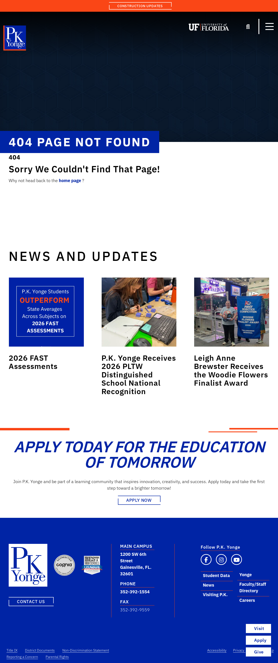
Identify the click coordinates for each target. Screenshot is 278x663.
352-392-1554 (135, 592)
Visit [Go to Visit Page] (259, 628)
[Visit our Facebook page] (206, 559)
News (208, 585)
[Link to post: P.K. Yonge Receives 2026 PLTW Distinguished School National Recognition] (139, 312)
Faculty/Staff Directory (252, 587)
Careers (247, 600)
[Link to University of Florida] (209, 28)
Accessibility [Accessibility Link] (217, 650)
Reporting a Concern (22, 657)
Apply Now (139, 500)
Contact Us (31, 601)
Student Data (216, 575)
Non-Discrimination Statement (85, 650)
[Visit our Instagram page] (221, 559)
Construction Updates (140, 6)
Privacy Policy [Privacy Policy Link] (244, 650)
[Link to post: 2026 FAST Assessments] (46, 312)
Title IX (12, 650)
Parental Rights (57, 657)
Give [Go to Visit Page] (263, 652)
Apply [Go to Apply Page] (260, 640)
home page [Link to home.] (70, 180)
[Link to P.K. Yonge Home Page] (15, 39)
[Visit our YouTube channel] (236, 559)
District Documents (40, 650)
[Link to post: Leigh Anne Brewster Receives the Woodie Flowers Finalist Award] (231, 312)
